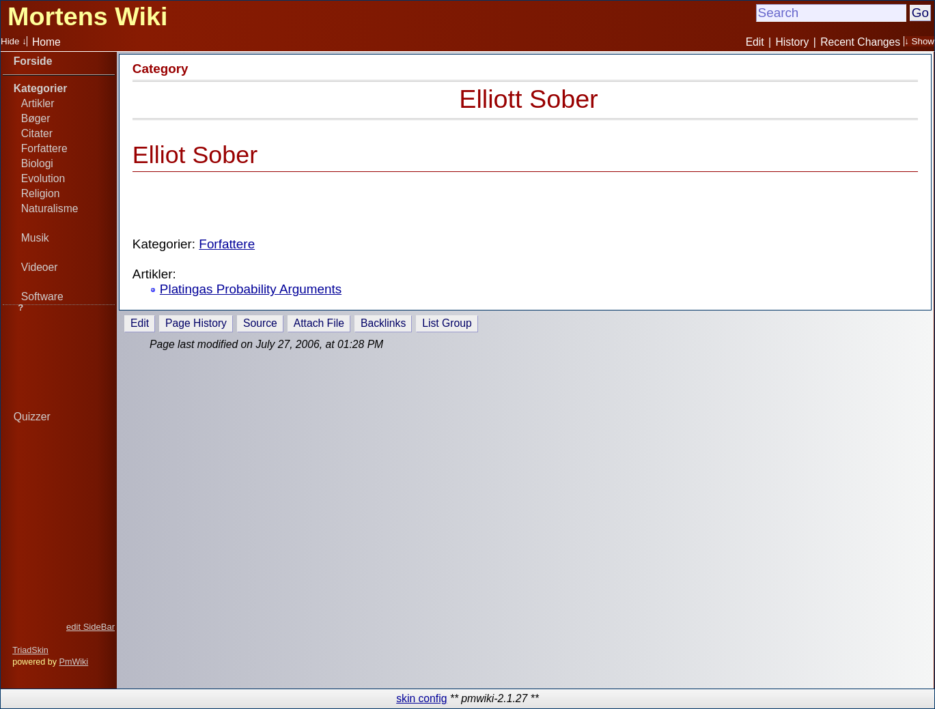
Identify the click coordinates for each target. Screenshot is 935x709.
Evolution (43, 178)
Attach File (319, 323)
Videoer (39, 267)
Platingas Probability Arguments (250, 289)
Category (160, 68)
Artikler (38, 103)
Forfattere (44, 148)
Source (260, 323)
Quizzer (32, 416)
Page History (196, 323)
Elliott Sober (528, 99)
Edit (755, 42)
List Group (446, 323)
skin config (421, 698)
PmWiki (74, 662)
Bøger (36, 118)
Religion (40, 193)
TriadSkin (30, 650)
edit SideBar (90, 627)
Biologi (37, 163)
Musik (35, 238)
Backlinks (383, 323)
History (792, 42)
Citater (37, 133)
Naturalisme (50, 208)
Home (46, 42)
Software (42, 296)
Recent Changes (860, 42)
